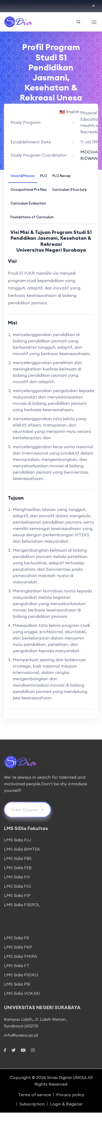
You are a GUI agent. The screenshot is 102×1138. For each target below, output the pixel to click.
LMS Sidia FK (16, 937)
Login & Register (66, 1104)
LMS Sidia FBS (17, 858)
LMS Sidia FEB (17, 867)
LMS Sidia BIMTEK (22, 849)
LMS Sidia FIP (17, 895)
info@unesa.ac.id (21, 1035)
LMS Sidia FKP (18, 947)
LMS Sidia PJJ (17, 839)
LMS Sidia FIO (17, 886)
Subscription (32, 1104)
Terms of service (34, 1094)
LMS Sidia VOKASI (22, 993)
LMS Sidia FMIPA (20, 956)
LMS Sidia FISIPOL (22, 904)
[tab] (23, 175)
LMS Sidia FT (16, 965)
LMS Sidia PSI (17, 984)
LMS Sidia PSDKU (21, 974)
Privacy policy (70, 1094)
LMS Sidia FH (17, 876)
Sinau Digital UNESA (67, 1077)
